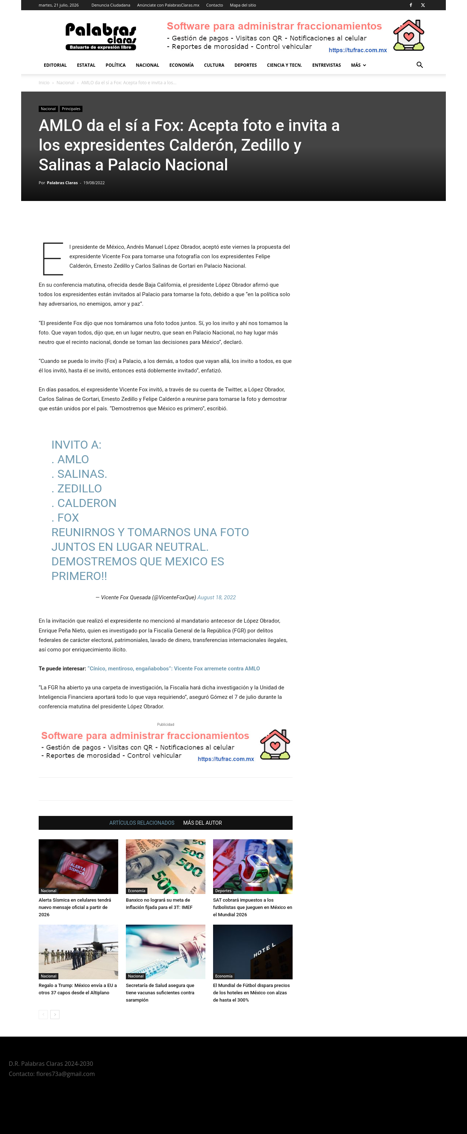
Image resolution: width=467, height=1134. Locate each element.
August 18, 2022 (216, 597)
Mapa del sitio (243, 5)
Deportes (246, 65)
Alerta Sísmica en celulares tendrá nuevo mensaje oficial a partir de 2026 (75, 907)
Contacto (214, 5)
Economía (181, 65)
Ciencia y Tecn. (284, 65)
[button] (419, 65)
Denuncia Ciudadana (111, 5)
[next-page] (54, 1014)
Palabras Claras (62, 182)
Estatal (86, 65)
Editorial (55, 65)
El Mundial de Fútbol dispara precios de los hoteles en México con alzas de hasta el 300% (251, 993)
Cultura (214, 65)
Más (358, 65)
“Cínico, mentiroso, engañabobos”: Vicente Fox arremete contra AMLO (174, 668)
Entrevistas (326, 65)
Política (116, 65)
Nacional (147, 65)
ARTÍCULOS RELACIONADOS (141, 822)
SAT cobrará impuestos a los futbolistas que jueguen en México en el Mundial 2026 (252, 907)
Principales (71, 108)
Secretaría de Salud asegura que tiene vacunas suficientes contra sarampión (160, 993)
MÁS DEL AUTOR (202, 822)
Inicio (44, 83)
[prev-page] (43, 1014)
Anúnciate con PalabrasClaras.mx (168, 5)
